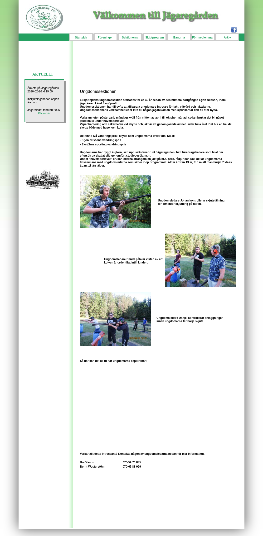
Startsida (81, 37)
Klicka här (44, 113)
